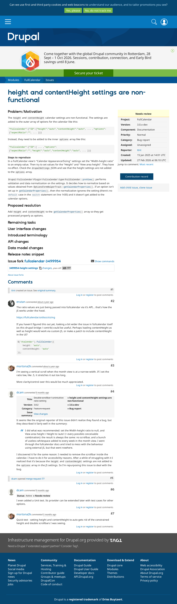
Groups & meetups (53, 573)
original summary (46, 287)
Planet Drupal (17, 561)
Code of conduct (51, 581)
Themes (112, 569)
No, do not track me (98, 10)
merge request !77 (35, 474)
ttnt (139, 150)
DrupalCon (48, 577)
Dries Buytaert (112, 595)
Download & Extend (120, 556)
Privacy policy (149, 577)
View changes (41, 410)
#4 (112, 388)
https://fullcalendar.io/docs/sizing (35, 314)
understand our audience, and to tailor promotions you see (127, 5)
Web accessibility (151, 561)
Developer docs (84, 569)
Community (49, 556)
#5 (111, 474)
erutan (20, 299)
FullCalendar (32, 80)
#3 (112, 362)
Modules (13, 80)
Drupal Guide (82, 561)
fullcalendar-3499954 (43, 258)
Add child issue (129, 187)
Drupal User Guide (86, 565)
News (11, 556)
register (90, 291)
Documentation (85, 556)
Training (58, 561)
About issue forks (16, 271)
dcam (20, 389)
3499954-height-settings (23, 264)
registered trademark (83, 595)
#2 (112, 298)
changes (45, 264)
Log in (79, 291)
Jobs (10, 581)
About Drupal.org (151, 569)
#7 (112, 510)
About (144, 556)
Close (172, 50)
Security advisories (20, 577)
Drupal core (115, 561)
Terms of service (151, 573)
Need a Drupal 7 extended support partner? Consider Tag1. (43, 542)
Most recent (146, 164)
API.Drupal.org (83, 573)
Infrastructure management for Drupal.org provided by (65, 536)
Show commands (102, 258)
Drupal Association (152, 565)
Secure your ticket (88, 73)
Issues (50, 80)
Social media (16, 565)
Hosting (46, 565)
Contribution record (136, 176)
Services (46, 561)
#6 (112, 486)
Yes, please (73, 10)
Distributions (115, 573)
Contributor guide (52, 569)
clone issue (145, 187)
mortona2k (23, 363)
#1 (112, 286)
